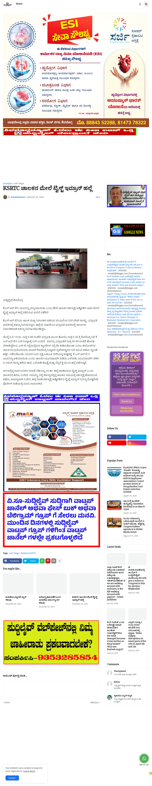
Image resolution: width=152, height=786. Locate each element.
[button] (140, 4)
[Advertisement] (76, 157)
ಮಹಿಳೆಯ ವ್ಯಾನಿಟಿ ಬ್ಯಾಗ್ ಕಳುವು (15, 599)
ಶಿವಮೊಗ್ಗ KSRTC (28, 553)
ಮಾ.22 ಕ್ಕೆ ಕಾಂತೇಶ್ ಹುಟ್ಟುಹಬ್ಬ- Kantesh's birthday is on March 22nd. (134, 505)
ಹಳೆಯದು (94, 702)
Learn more (29, 771)
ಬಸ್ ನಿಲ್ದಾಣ (19, 183)
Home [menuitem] (19, 4)
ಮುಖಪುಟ (7, 183)
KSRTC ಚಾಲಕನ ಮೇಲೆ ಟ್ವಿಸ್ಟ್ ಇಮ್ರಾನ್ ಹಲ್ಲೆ (84, 599)
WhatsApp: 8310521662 (126, 409)
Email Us (127, 401)
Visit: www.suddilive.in (127, 394)
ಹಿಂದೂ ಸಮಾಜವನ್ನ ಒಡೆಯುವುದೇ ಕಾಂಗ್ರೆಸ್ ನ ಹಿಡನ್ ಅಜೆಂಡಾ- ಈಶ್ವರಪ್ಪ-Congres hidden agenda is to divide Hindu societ (134, 526)
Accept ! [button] (12, 778)
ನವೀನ (7, 702)
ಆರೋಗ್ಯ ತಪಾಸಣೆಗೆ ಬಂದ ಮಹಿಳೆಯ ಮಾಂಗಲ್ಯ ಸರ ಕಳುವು (50, 600)
